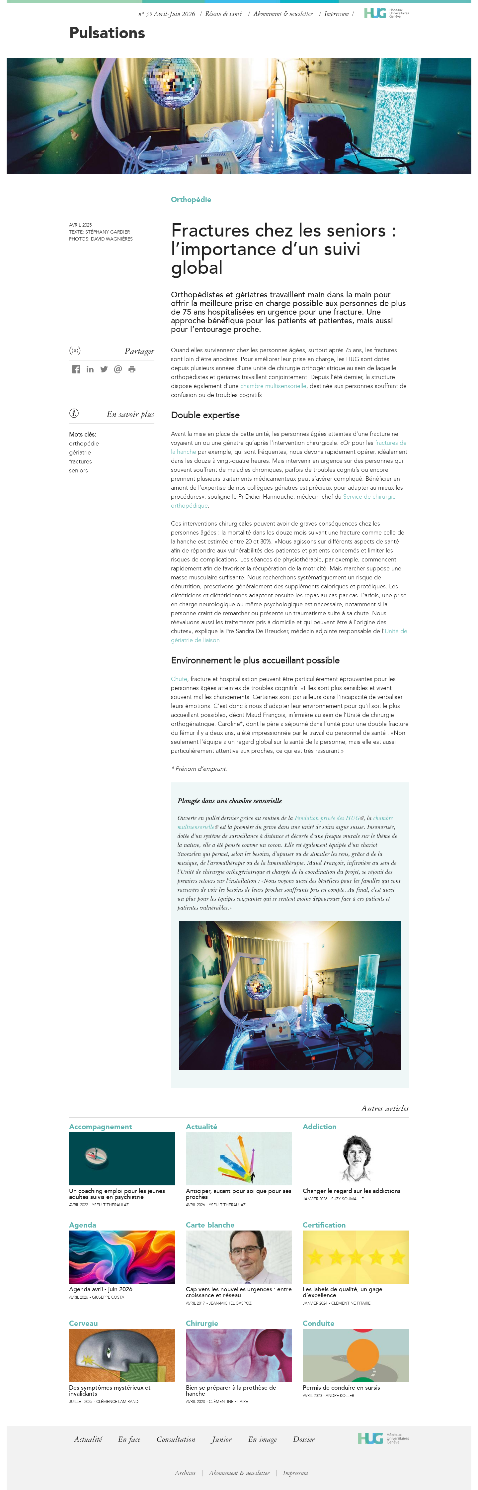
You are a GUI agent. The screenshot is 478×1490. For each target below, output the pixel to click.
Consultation (176, 1439)
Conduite (319, 1323)
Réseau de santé (223, 13)
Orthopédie (191, 199)
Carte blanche (210, 1225)
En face (129, 1439)
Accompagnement (100, 1126)
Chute (179, 679)
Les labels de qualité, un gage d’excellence (342, 1292)
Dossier (304, 1439)
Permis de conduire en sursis (341, 1388)
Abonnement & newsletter (283, 13)
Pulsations (107, 32)
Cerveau (83, 1323)
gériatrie (80, 452)
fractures (80, 461)
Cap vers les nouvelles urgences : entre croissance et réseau (239, 1292)
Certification (324, 1225)
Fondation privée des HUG (329, 818)
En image (262, 1439)
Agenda (82, 1225)
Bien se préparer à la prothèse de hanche (231, 1391)
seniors (78, 470)
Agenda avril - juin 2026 (100, 1289)
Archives (185, 1473)
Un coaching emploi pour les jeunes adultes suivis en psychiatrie (117, 1194)
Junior (222, 1439)
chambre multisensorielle (273, 386)
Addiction (320, 1126)
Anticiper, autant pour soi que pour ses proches (238, 1194)
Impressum (337, 13)
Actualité (201, 1126)
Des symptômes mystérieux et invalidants (110, 1391)
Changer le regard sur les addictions (352, 1191)
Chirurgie (202, 1323)
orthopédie (84, 443)
